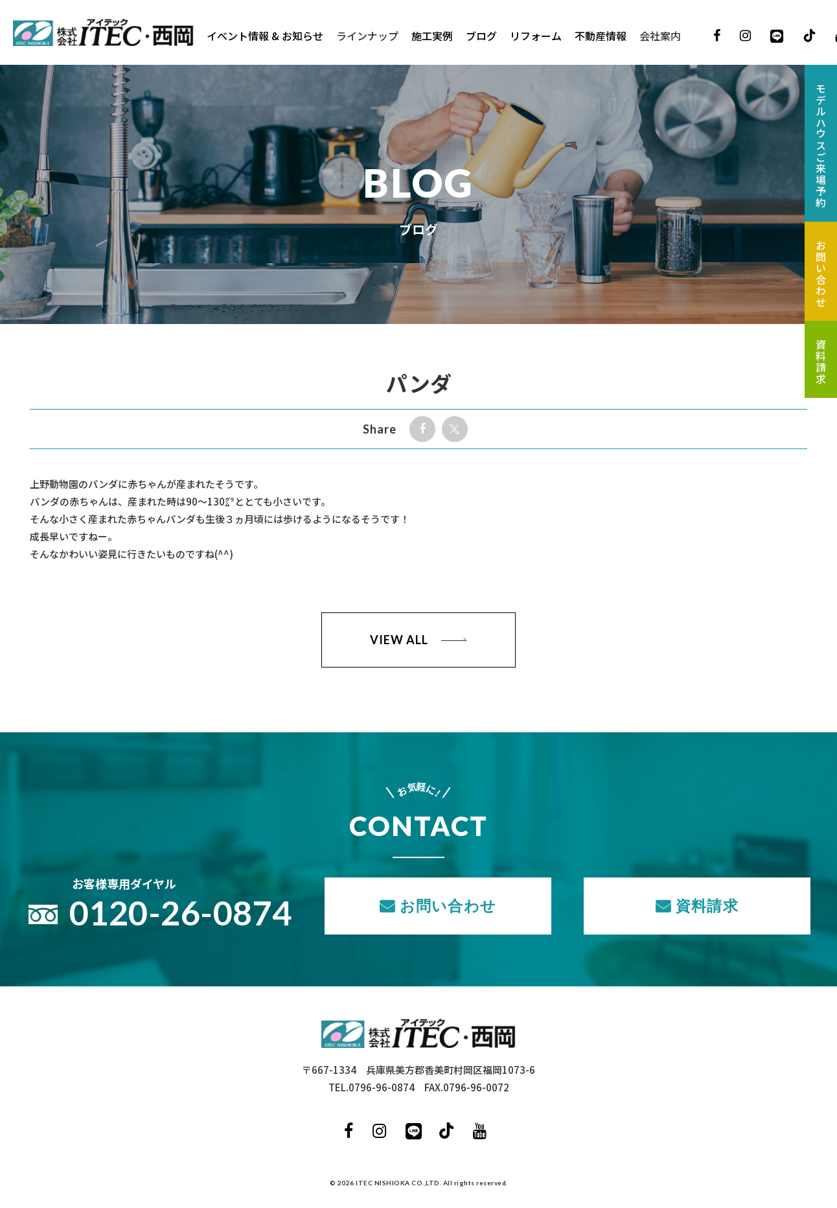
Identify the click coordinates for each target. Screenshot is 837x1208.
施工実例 (432, 35)
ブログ (482, 35)
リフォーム (536, 35)
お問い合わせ (448, 905)
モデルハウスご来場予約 (821, 146)
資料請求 (707, 905)
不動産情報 (601, 35)
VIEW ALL (399, 640)
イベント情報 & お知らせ (265, 35)
